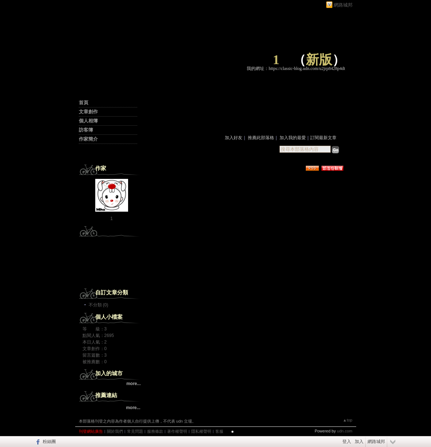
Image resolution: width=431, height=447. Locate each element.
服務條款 (155, 431)
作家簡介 (88, 139)
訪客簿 (86, 130)
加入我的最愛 (293, 137)
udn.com (344, 431)
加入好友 (233, 137)
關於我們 (115, 431)
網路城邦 (343, 5)
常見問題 (135, 431)
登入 (346, 441)
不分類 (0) (98, 304)
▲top (347, 420)
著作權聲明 (177, 431)
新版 (319, 59)
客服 (219, 431)
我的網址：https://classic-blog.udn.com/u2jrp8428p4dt (296, 68)
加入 (359, 441)
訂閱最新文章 (323, 137)
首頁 (83, 102)
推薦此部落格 (261, 137)
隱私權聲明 (201, 431)
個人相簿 (88, 120)
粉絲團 (49, 441)
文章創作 (88, 111)
